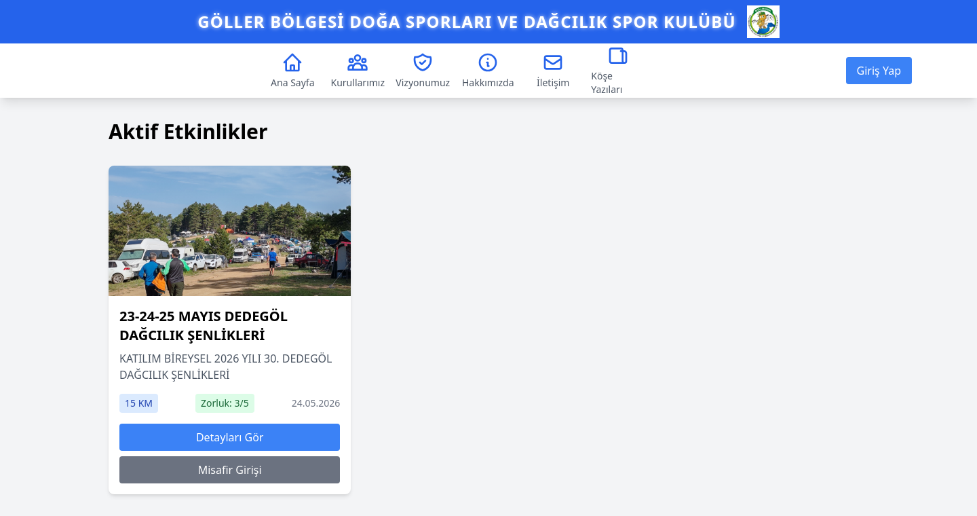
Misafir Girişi (230, 469)
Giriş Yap (879, 70)
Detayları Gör (230, 437)
